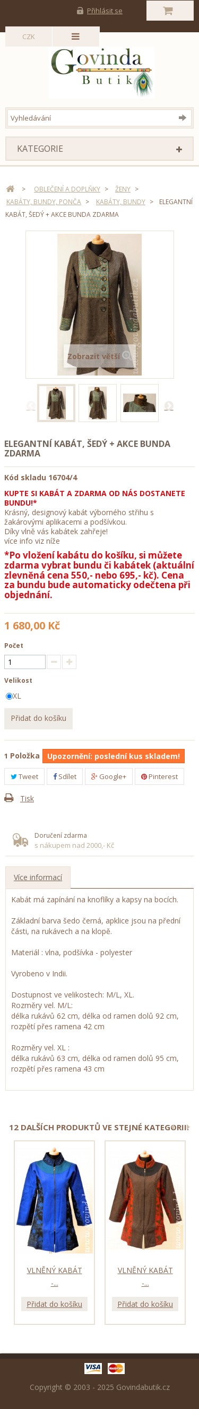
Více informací (38, 877)
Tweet (24, 776)
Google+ (108, 776)
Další (168, 405)
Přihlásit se (105, 10)
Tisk (27, 798)
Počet (13, 645)
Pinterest (159, 776)
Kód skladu (25, 477)
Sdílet (64, 776)
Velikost (19, 680)
